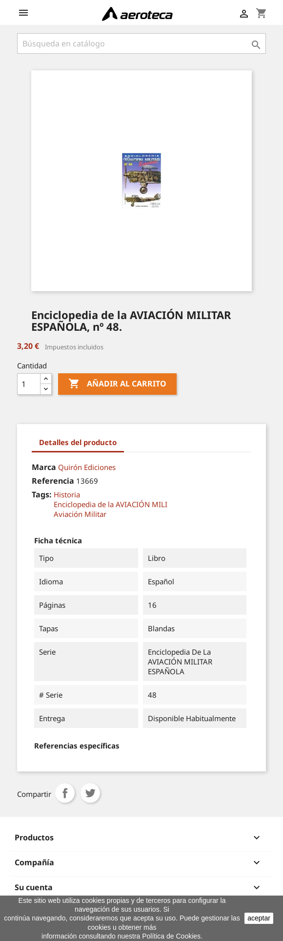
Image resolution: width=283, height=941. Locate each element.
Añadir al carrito (117, 384)
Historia (67, 494)
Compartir (65, 793)
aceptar (258, 918)
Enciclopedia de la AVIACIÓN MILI (110, 504)
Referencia (53, 481)
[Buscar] (141, 43)
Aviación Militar (80, 514)
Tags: (42, 494)
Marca (44, 467)
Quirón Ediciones (87, 467)
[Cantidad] (28, 384)
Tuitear (90, 793)
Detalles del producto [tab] (78, 442)
